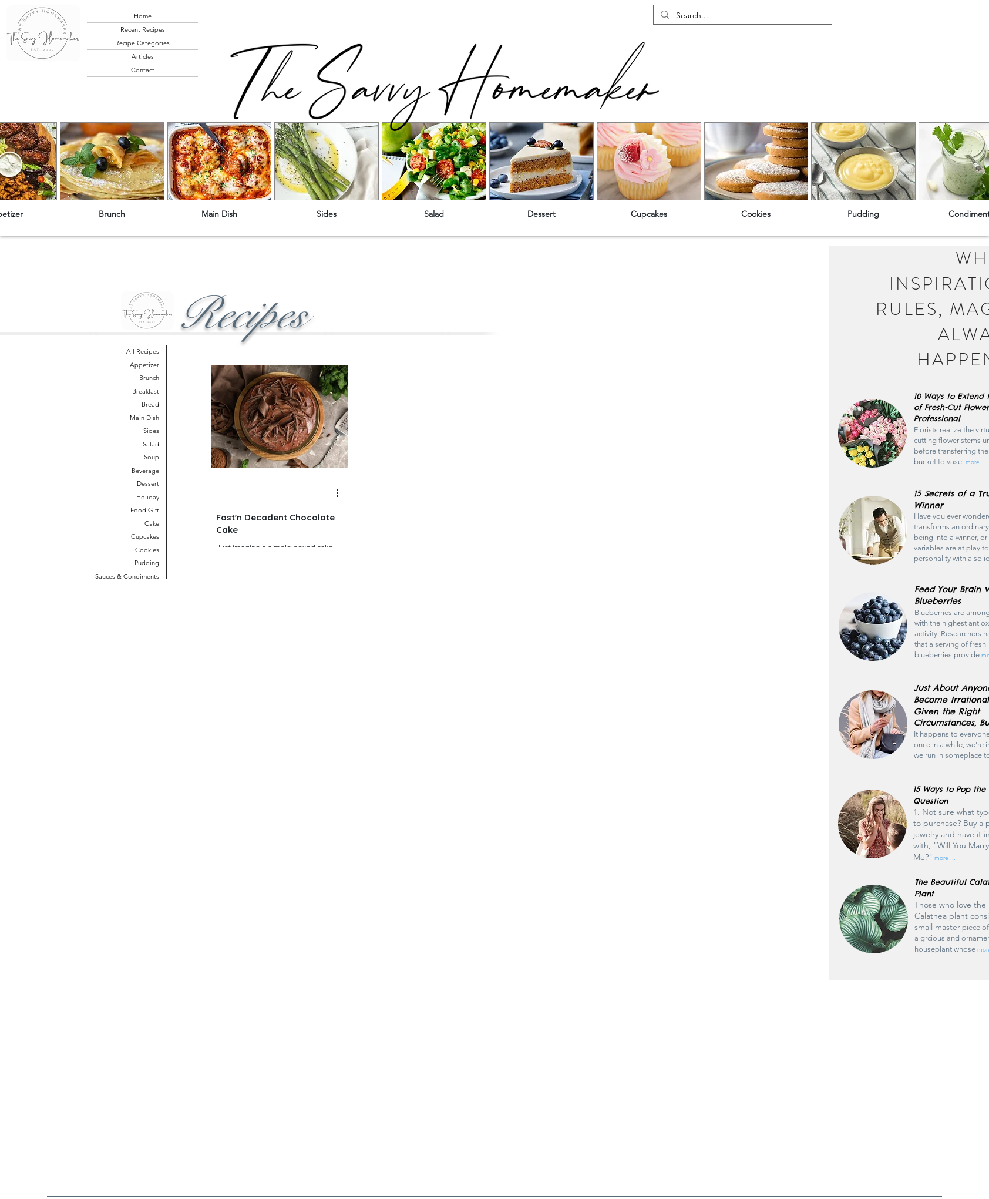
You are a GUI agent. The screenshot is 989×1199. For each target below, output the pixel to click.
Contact (142, 70)
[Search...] (741, 15)
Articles (143, 56)
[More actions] (341, 493)
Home (143, 16)
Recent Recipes (142, 29)
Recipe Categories (142, 43)
